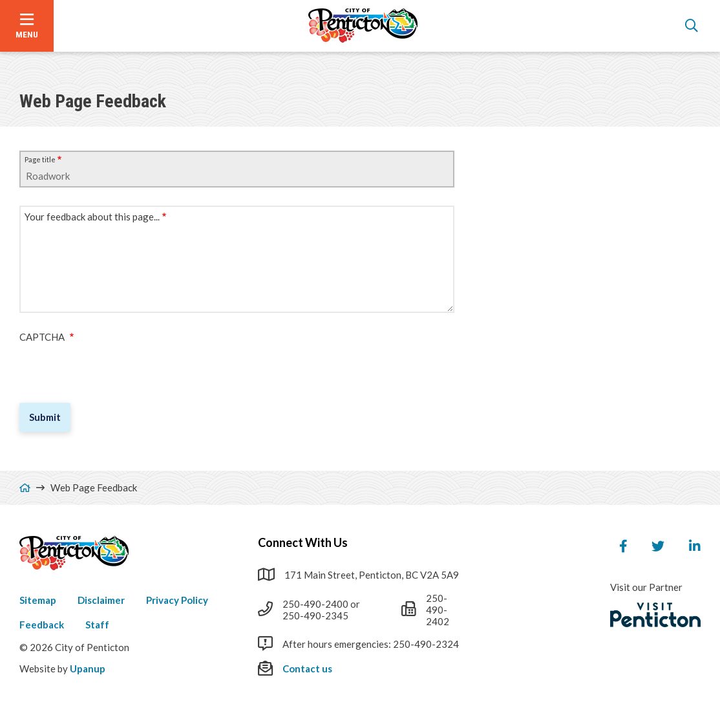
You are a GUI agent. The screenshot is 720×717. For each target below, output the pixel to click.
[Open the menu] (27, 26)
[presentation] (117, 368)
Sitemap (37, 600)
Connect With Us (303, 542)
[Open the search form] (691, 26)
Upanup (87, 668)
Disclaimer (101, 600)
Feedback (41, 624)
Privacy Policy (177, 600)
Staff (97, 624)
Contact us (307, 668)
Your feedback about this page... (92, 216)
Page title (40, 159)
